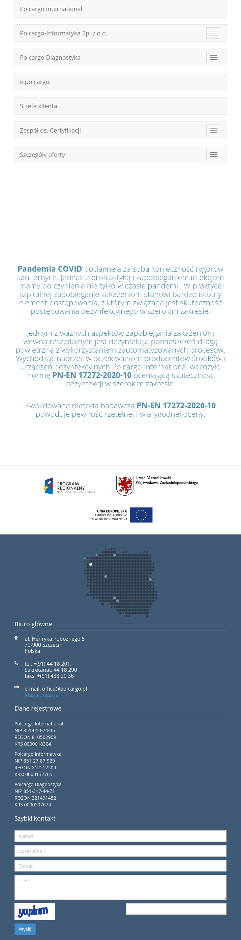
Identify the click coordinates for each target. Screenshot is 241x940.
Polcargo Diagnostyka (50, 57)
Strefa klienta (38, 106)
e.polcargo (35, 82)
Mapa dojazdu (42, 694)
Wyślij (25, 929)
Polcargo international (51, 9)
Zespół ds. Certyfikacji (50, 130)
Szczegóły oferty (42, 154)
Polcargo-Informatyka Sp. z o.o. (64, 33)
